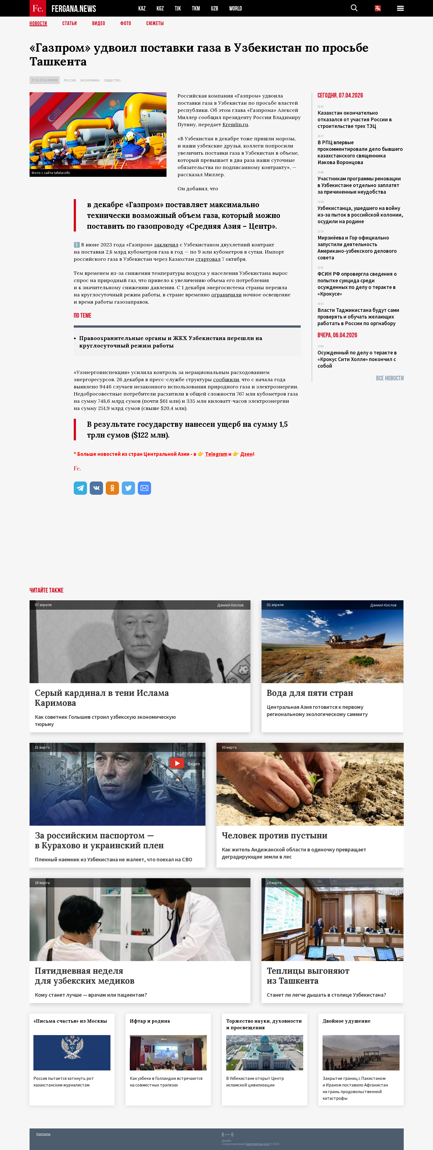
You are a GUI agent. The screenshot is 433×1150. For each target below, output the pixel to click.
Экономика (90, 80)
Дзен (246, 454)
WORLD (235, 8)
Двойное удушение (347, 1021)
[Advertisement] (216, 546)
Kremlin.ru (235, 124)
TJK (178, 8)
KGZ (160, 8)
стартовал (208, 259)
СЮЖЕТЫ (155, 23)
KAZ (142, 8)
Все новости (390, 378)
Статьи (69, 23)
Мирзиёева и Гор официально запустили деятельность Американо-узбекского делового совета (357, 247)
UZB (214, 8)
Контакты (43, 1134)
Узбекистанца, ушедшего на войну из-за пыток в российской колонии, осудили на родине (360, 215)
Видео (98, 23)
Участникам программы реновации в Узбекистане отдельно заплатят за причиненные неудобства (359, 185)
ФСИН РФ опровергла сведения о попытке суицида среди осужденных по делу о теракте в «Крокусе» (357, 283)
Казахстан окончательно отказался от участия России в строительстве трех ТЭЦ (355, 119)
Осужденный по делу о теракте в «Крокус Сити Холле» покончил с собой (357, 359)
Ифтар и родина (150, 1021)
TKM (196, 8)
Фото (125, 23)
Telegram (216, 454)
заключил (166, 244)
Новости (38, 23)
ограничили (226, 294)
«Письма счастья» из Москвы (70, 1021)
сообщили (226, 379)
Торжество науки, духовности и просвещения (264, 1024)
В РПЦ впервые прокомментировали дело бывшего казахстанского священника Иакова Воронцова (360, 152)
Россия (70, 80)
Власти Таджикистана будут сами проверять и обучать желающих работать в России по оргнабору (358, 317)
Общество (112, 80)
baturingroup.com (258, 1144)
